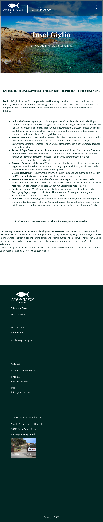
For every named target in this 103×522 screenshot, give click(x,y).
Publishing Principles (21, 340)
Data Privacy (17, 327)
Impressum (17, 332)
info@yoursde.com (20, 392)
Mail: (13, 387)
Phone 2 (15, 376)
